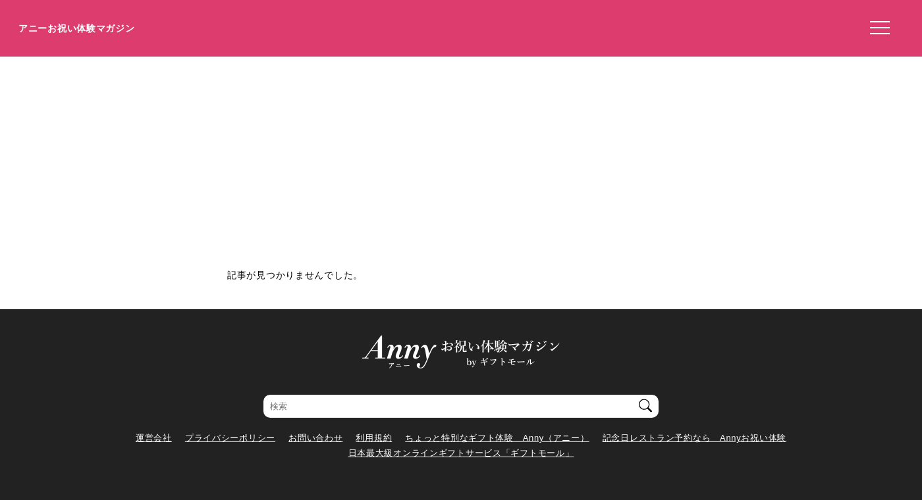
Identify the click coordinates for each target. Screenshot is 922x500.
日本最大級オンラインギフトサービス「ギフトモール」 (461, 453)
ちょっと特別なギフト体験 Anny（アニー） (497, 438)
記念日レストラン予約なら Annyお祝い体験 (694, 438)
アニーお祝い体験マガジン (76, 28)
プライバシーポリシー (230, 438)
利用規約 (374, 438)
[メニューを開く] (876, 28)
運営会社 (154, 438)
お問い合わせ (315, 438)
